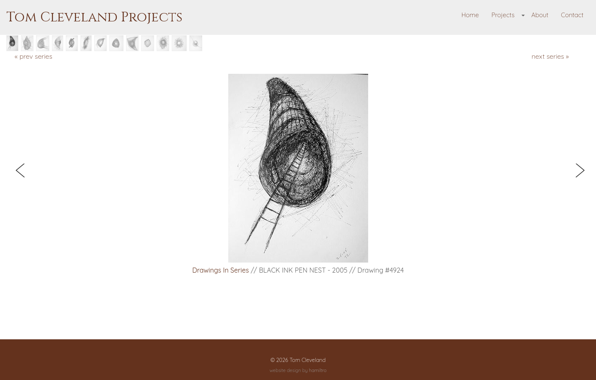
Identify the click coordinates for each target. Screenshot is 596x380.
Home (470, 15)
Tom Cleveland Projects (94, 17)
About (539, 15)
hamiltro (318, 370)
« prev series (33, 56)
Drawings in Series (220, 270)
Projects (502, 15)
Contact (572, 15)
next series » (550, 56)
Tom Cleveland (307, 360)
